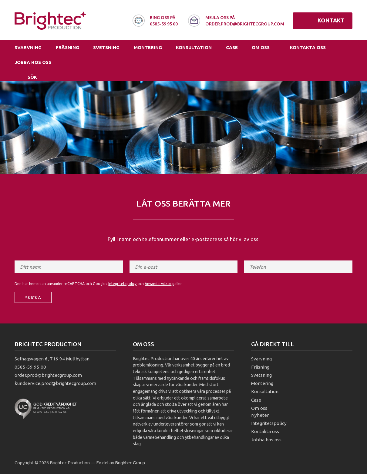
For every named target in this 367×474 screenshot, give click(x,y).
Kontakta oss (308, 47)
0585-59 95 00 (30, 367)
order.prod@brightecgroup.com (48, 375)
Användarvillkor (158, 284)
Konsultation (194, 47)
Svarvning (28, 47)
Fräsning (67, 47)
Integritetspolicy (122, 284)
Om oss (261, 47)
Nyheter (260, 415)
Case (232, 47)
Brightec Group (130, 462)
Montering (148, 47)
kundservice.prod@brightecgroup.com (55, 383)
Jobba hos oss (33, 62)
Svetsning (106, 47)
